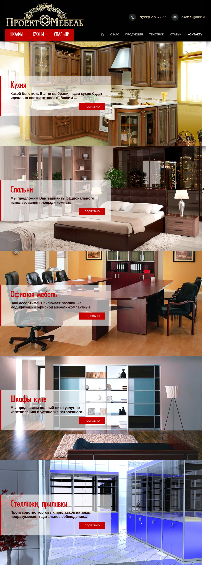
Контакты (195, 34)
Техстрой (156, 34)
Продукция (134, 34)
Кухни (38, 34)
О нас (114, 34)
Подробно (92, 106)
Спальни (61, 34)
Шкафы (16, 34)
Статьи (176, 34)
